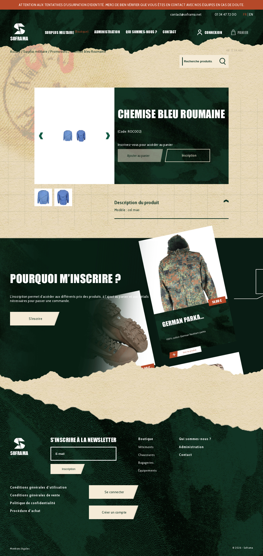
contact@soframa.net (186, 14)
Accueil (15, 51)
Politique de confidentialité (32, 503)
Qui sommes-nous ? (141, 32)
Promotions (58, 51)
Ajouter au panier (138, 156)
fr (245, 14)
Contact (169, 32)
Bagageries (146, 463)
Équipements (147, 470)
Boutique (145, 439)
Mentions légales (19, 548)
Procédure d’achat (25, 511)
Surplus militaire (59, 32)
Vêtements (146, 447)
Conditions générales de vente (35, 495)
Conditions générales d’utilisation (38, 487)
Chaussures (146, 455)
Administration (107, 32)
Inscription (189, 155)
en (251, 14)
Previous (41, 135)
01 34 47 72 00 (225, 14)
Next (108, 135)
